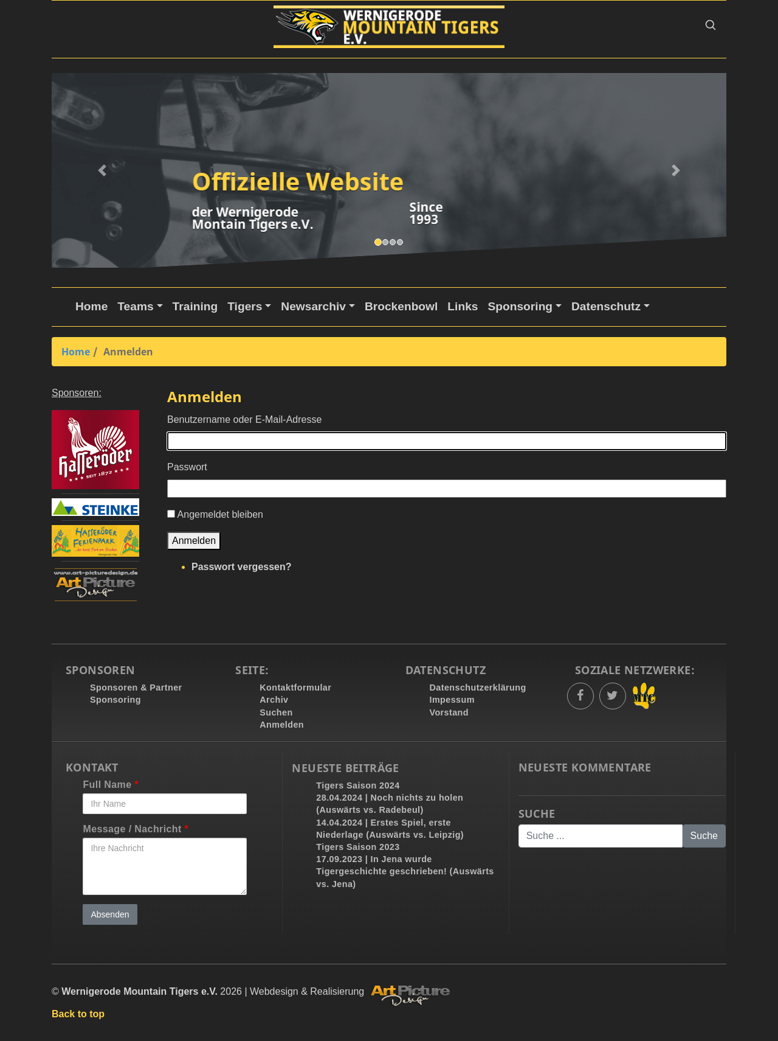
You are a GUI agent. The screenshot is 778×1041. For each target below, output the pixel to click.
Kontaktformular (295, 687)
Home (91, 306)
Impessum (452, 700)
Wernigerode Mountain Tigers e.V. (139, 991)
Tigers (244, 306)
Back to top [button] (78, 1014)
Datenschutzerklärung (478, 687)
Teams (135, 306)
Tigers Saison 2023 (357, 847)
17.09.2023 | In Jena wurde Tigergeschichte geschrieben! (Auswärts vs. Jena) (405, 871)
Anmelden (194, 540)
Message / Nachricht (135, 829)
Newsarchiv (313, 306)
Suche (537, 814)
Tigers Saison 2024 (357, 785)
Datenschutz (606, 306)
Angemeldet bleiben (220, 514)
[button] (710, 27)
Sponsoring (520, 306)
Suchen (276, 712)
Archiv (274, 700)
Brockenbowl (401, 306)
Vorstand (449, 712)
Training (195, 306)
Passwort (187, 467)
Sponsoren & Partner (136, 687)
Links (462, 306)
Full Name (111, 784)
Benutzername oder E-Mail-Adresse (244, 419)
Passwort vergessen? (241, 567)
